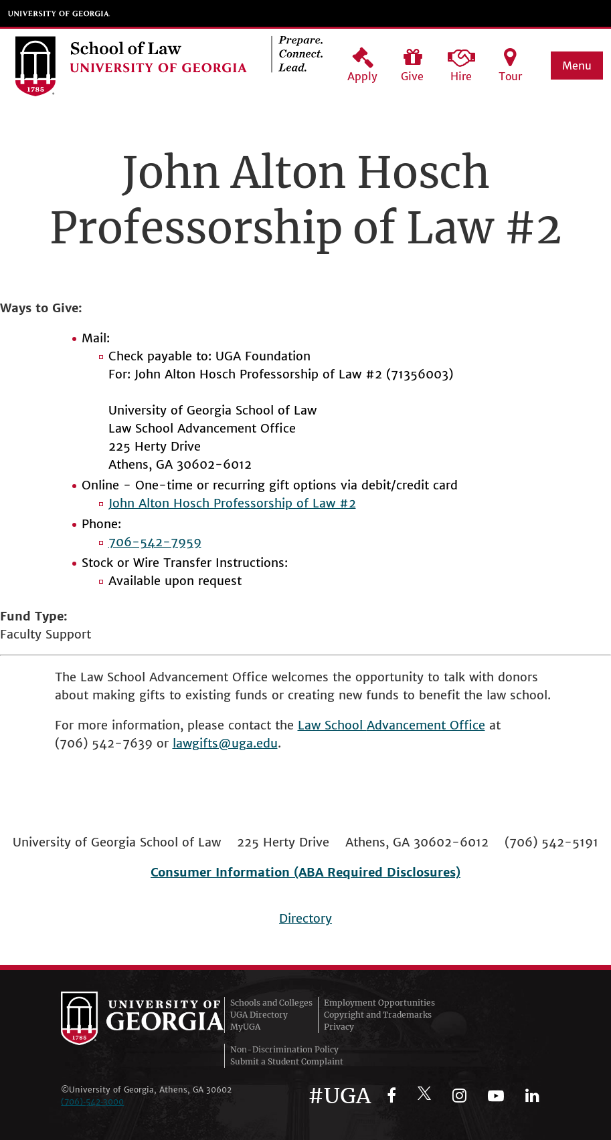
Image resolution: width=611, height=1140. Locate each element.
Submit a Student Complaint (286, 1061)
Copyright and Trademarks (378, 1015)
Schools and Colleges (271, 1003)
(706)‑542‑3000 (92, 1102)
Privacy (339, 1027)
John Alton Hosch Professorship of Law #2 (232, 503)
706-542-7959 (154, 542)
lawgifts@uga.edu (225, 743)
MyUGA (245, 1027)
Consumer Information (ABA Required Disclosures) (305, 872)
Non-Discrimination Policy (284, 1049)
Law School (332, 725)
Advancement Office (426, 725)
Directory (305, 918)
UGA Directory (259, 1015)
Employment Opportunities (379, 1003)
